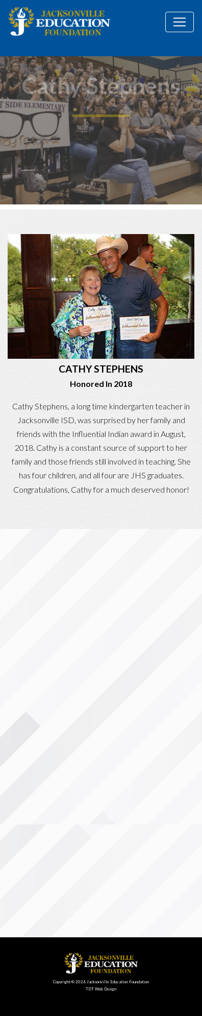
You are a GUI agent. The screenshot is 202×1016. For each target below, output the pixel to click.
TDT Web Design (101, 988)
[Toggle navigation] (179, 22)
